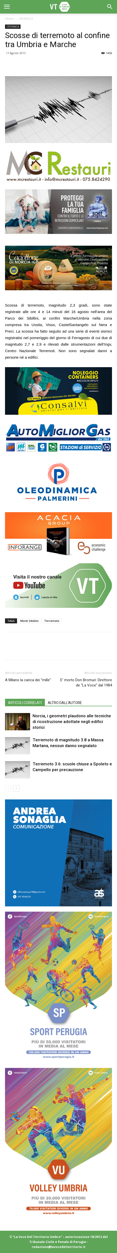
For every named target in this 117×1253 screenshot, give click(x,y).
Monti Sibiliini (29, 621)
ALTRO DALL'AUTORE (65, 703)
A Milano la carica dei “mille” (28, 680)
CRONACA (26, 19)
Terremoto (51, 621)
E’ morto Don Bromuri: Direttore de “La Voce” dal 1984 (86, 682)
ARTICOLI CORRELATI (25, 703)
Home (9, 19)
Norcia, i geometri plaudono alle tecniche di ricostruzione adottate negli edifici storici (72, 721)
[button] (110, 7)
